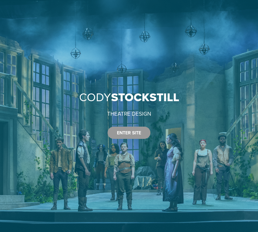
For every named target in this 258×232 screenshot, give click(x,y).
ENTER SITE (129, 133)
